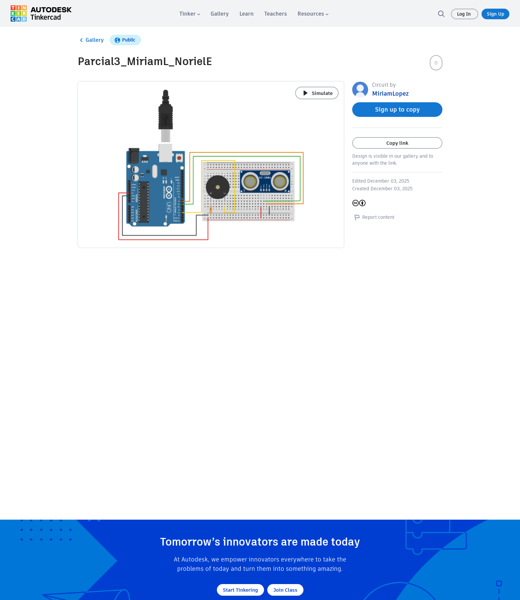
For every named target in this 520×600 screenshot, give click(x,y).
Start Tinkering (240, 589)
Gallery (91, 40)
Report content (373, 217)
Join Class (285, 589)
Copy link (397, 142)
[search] (441, 14)
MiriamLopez (390, 93)
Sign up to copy (397, 109)
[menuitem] (189, 14)
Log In (464, 14)
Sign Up (495, 14)
